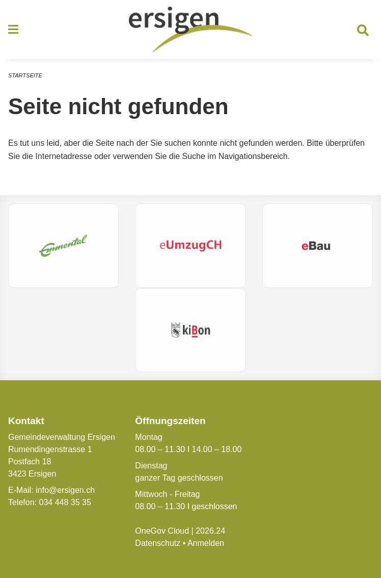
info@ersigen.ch (65, 490)
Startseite (25, 75)
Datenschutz (157, 543)
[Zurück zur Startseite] (190, 29)
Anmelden (205, 543)
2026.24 (210, 531)
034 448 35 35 (65, 502)
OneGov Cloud (162, 531)
